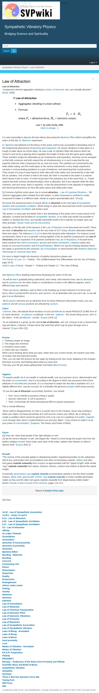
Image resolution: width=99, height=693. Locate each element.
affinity (45, 203)
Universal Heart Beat (26, 252)
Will (4, 686)
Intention (6, 600)
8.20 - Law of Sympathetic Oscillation (21, 521)
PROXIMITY (8, 658)
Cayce (5, 308)
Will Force (7, 683)
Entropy (39, 245)
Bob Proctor (60, 365)
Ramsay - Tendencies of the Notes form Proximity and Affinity (33, 661)
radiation (75, 242)
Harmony (7, 597)
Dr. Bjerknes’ (25, 140)
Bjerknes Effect (68, 137)
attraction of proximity (13, 546)
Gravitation (26, 245)
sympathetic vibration (46, 216)
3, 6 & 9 (35, 233)
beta (19, 477)
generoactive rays (22, 474)
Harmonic (7, 594)
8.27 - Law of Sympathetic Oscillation (21, 524)
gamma (26, 477)
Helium (79, 460)
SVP (59, 230)
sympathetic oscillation (25, 206)
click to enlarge (48, 128)
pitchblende (56, 311)
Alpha (13, 477)
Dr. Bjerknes (8, 145)
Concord (6, 561)
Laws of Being (9, 634)
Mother (54, 242)
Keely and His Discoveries (36, 223)
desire (75, 377)
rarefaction (64, 242)
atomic (16, 290)
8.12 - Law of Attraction (14, 518)
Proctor (6, 337)
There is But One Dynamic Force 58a (20, 677)
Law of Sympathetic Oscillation (16, 209)
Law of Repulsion (54, 227)
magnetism (51, 148)
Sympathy (7, 671)
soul (27, 377)
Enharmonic (8, 579)
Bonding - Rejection (12, 555)
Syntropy (16, 245)
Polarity (6, 655)
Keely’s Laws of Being (12, 265)
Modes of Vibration (11, 649)
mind (16, 383)
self (66, 322)
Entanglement (9, 582)
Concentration (22, 423)
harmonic (59, 89)
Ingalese (6, 374)
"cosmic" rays (40, 477)
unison (48, 89)
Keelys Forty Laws (54, 490)
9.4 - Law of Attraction (13, 527)
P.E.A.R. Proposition (12, 652)
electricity (36, 148)
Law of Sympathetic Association (18, 625)
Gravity (6, 591)
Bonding (6, 558)
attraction (33, 293)
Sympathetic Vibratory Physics (15, 67)
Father (24, 242)
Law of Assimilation (48, 249)
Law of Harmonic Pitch (13, 613)
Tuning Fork (8, 680)
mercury (22, 304)
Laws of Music (9, 637)
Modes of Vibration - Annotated (18, 646)
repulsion (32, 230)
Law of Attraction (37, 67)
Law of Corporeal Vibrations (73, 192)
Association (8, 539)
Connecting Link (10, 564)
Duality (5, 576)
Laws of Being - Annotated (15, 631)
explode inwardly (40, 474)
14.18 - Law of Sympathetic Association (22, 512)
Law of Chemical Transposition (18, 610)
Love (4, 643)
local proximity (9, 640)
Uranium (7, 311)
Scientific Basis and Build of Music (20, 665)
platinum (6, 304)
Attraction (7, 549)
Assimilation (8, 536)
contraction (33, 242)
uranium (12, 301)
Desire (17, 395)
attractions (88, 279)
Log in (93, 62)
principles (69, 386)
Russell (6, 454)
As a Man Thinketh (11, 533)
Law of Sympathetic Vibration (17, 628)
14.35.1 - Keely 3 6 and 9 (14, 515)
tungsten (41, 463)
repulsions (14, 282)
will (31, 399)
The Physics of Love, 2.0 (14, 259)
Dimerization (8, 570)
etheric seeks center (12, 585)
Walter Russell (10, 483)
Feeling (6, 588)
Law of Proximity (10, 619)
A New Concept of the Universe (32, 483)
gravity (43, 242)
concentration (21, 380)
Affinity (6, 530)
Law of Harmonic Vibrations (16, 616)
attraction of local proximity (16, 542)
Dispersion (7, 573)
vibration (72, 230)
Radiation (48, 245)
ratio (67, 89)
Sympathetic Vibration (13, 668)
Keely (5, 92)
